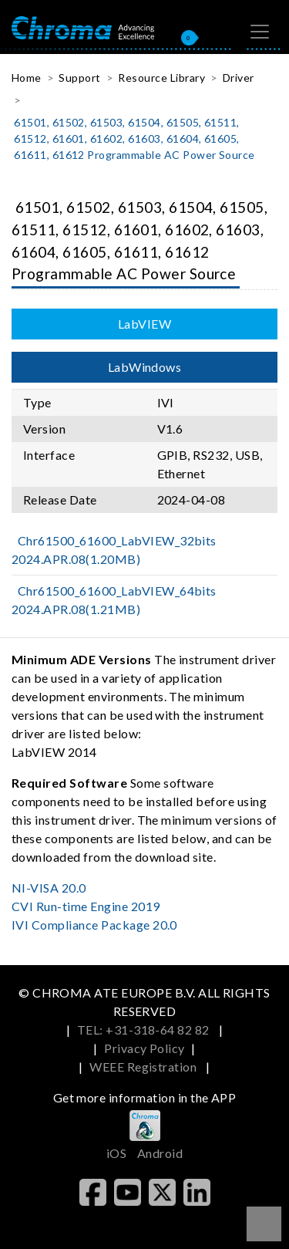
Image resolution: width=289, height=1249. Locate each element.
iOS (116, 1153)
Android (160, 1153)
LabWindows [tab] (145, 367)
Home (27, 77)
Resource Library (161, 77)
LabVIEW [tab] (144, 323)
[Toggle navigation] (259, 31)
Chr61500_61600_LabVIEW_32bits (114, 549)
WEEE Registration (144, 1066)
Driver (238, 77)
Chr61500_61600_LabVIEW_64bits (114, 599)
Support (79, 77)
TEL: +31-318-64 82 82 (145, 1029)
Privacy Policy (144, 1048)
